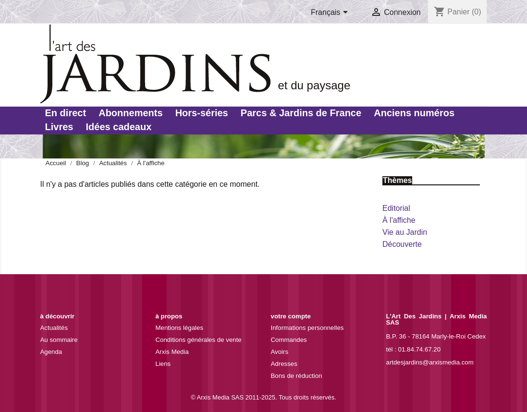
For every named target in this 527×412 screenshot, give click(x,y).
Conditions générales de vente (199, 339)
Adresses (284, 363)
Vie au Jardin (404, 232)
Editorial (396, 208)
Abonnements (130, 113)
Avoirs (280, 351)
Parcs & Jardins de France (301, 113)
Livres (59, 126)
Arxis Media (172, 351)
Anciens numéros (414, 113)
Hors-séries (201, 113)
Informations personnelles (307, 327)
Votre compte (291, 316)
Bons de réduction (296, 375)
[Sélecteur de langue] (331, 13)
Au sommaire (59, 339)
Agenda (51, 351)
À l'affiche (399, 220)
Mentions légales (180, 327)
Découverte (402, 244)
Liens (163, 363)
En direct (65, 113)
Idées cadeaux (119, 126)
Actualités (54, 327)
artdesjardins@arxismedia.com (430, 362)
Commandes (289, 339)
